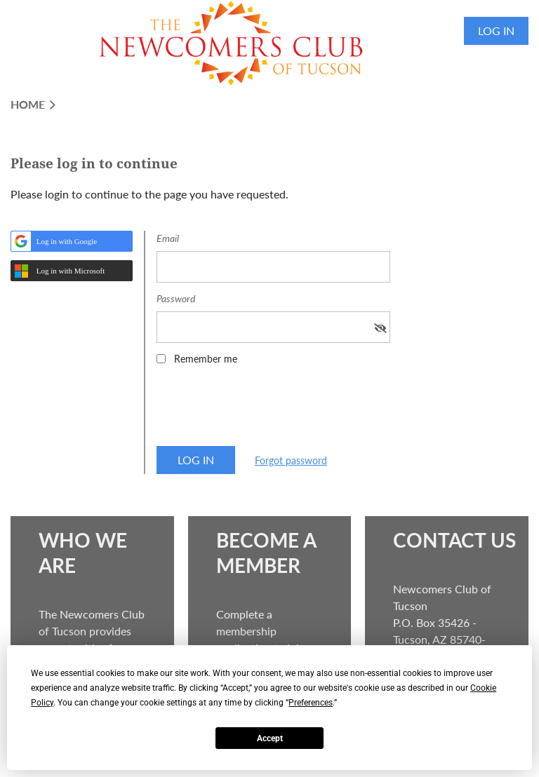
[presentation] (263, 410)
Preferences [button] (310, 703)
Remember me (205, 359)
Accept (270, 738)
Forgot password (291, 460)
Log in (496, 30)
